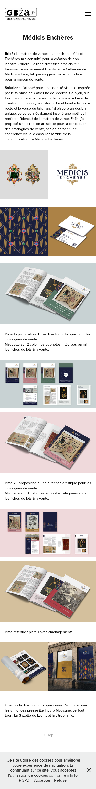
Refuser (61, 780)
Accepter (42, 780)
